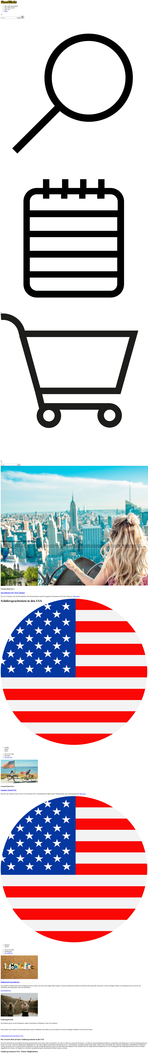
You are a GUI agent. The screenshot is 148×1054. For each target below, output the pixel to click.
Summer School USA (8, 790)
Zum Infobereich (6, 990)
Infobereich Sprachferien (10, 982)
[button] (74, 164)
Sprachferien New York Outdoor (13, 593)
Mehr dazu (76, 596)
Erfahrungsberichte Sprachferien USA (12, 1036)
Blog (5, 11)
